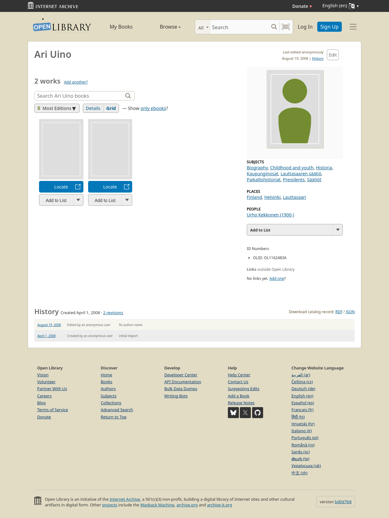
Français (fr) (302, 409)
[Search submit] (273, 27)
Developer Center (180, 375)
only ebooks (153, 108)
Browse (163, 26)
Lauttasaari (294, 197)
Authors (108, 388)
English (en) (302, 396)
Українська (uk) (306, 465)
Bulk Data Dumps (180, 388)
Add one (276, 278)
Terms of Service (52, 409)
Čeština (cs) (302, 381)
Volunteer (46, 381)
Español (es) (302, 403)
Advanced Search (117, 409)
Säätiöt (314, 180)
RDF (338, 311)
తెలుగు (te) (300, 458)
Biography (257, 168)
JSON (350, 311)
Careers (44, 396)
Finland (254, 197)
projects (109, 505)
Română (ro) (303, 445)
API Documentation (182, 381)
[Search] (239, 27)
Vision (42, 375)
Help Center (239, 375)
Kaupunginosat (262, 174)
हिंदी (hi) (298, 417)
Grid (111, 108)
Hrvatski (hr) (303, 424)
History (318, 58)
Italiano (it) (301, 430)
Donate (302, 6)
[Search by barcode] (285, 27)
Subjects (108, 396)
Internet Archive (125, 499)
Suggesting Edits (243, 388)
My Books (121, 26)
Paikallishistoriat (264, 180)
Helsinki (272, 197)
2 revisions (113, 312)
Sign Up (329, 26)
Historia (324, 168)
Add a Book (238, 396)
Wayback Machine (157, 505)
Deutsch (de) (303, 388)
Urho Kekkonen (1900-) (270, 215)
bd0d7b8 (343, 501)
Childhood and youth (291, 168)
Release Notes (241, 403)
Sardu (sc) (300, 452)
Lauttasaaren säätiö (300, 174)
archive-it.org (219, 505)
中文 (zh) (299, 473)
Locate (61, 187)
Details (93, 108)
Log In (305, 26)
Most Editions (54, 108)
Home (106, 375)
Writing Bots (176, 396)
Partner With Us (52, 388)
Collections (111, 403)
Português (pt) (305, 437)
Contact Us (238, 381)
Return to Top (114, 417)
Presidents (294, 180)
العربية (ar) (300, 375)
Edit (333, 55)
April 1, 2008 (46, 336)
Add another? (76, 82)
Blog (41, 403)
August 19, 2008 (49, 325)
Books (106, 381)
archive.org (187, 505)
